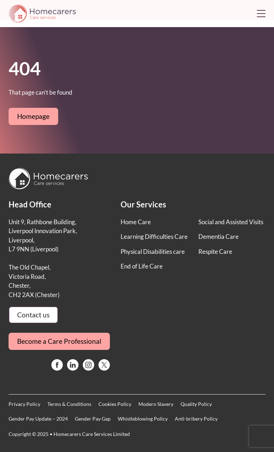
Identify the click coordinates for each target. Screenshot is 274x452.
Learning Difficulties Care (154, 236)
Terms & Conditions (69, 404)
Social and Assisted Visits (230, 222)
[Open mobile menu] (261, 13)
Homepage (33, 116)
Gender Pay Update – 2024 (38, 419)
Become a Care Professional (59, 341)
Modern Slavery (155, 404)
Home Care (136, 222)
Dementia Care (218, 236)
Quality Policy (196, 404)
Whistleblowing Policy (143, 419)
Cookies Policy (114, 404)
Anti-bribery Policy (196, 419)
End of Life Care (142, 266)
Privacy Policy (24, 404)
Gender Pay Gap (93, 419)
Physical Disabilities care (153, 251)
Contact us (33, 315)
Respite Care (215, 251)
